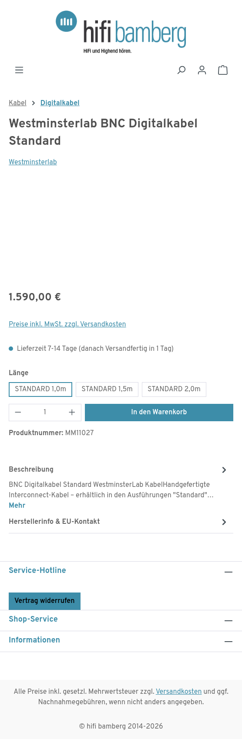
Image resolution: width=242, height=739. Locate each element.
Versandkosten (179, 692)
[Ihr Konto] (202, 70)
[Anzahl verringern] (18, 412)
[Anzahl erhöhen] (72, 412)
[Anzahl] (45, 412)
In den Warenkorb (159, 412)
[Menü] (19, 70)
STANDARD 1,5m (107, 389)
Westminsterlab (33, 162)
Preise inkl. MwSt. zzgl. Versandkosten (67, 324)
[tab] (119, 487)
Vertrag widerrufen (44, 601)
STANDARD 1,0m (40, 389)
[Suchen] (181, 70)
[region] (121, 234)
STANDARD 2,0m (174, 389)
